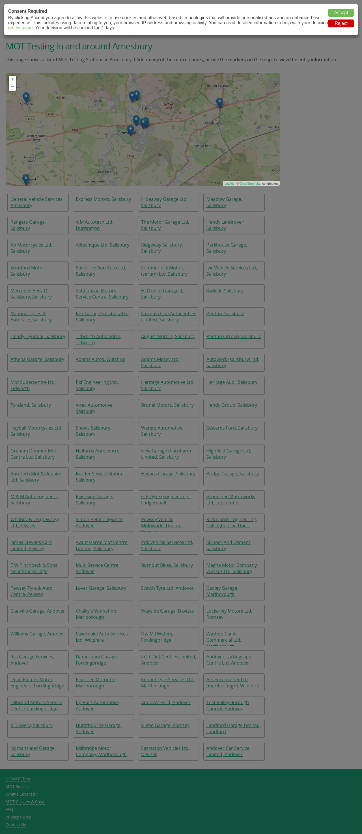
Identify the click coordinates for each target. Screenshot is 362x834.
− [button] (12, 87)
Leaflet (229, 183)
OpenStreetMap (251, 183)
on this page (20, 27)
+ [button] (12, 79)
